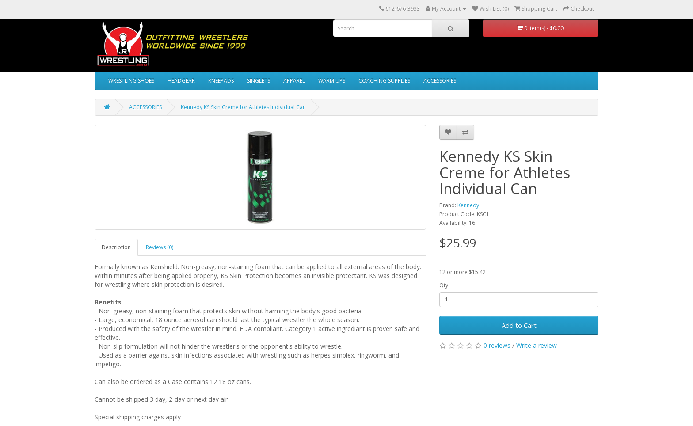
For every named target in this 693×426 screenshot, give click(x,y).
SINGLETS (258, 80)
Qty (443, 285)
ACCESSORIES (439, 80)
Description (116, 247)
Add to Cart (519, 325)
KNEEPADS (221, 80)
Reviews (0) (159, 247)
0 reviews (497, 345)
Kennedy (468, 205)
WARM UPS (331, 80)
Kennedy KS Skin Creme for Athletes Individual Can (243, 107)
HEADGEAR (181, 80)
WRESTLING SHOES (131, 80)
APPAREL (294, 80)
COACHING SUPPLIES (384, 80)
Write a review (536, 345)
